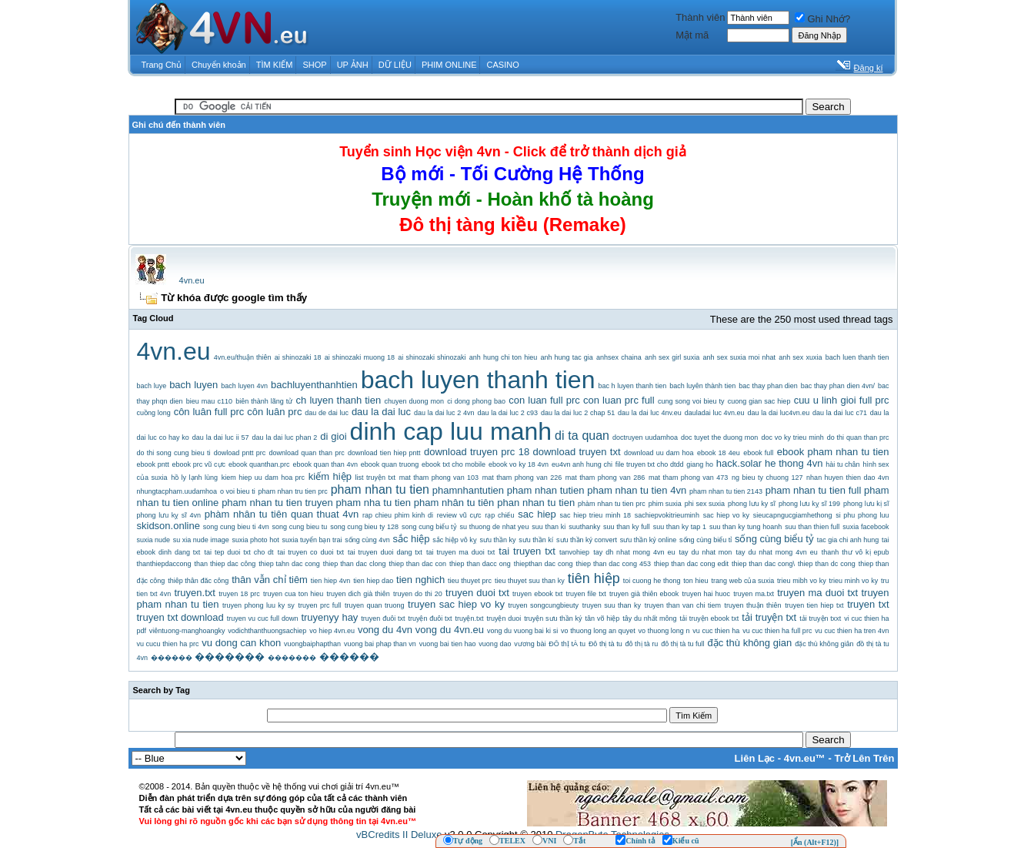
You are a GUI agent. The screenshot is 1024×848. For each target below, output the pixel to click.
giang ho (699, 464)
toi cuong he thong (652, 581)
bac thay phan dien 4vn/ (838, 386)
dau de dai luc (327, 413)
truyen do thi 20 (417, 594)
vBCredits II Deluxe (399, 834)
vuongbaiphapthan (312, 644)
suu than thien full (812, 527)
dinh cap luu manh (451, 431)
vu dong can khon (241, 643)
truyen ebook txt (537, 594)
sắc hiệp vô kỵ (454, 540)
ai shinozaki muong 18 (360, 357)
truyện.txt (469, 618)
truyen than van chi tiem (683, 605)
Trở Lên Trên (864, 758)
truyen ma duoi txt (817, 592)
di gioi (333, 436)
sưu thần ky (497, 540)
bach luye (152, 386)
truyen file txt (586, 594)
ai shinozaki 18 (298, 357)
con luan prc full (619, 400)
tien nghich (420, 579)
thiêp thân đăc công (198, 581)
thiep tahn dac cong (289, 564)
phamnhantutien (468, 490)
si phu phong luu (862, 515)
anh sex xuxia (800, 357)
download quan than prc (307, 453)
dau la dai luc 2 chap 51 (578, 413)
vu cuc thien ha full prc (777, 631)
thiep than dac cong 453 (613, 564)
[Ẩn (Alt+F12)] (815, 842)
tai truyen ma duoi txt (460, 552)
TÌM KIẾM (274, 64)
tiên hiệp (594, 578)
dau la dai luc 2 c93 (507, 413)
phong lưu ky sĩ (752, 504)
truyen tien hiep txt (814, 605)
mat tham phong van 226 (522, 477)
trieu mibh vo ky (801, 581)
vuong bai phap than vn (380, 644)
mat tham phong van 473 (688, 477)
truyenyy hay (329, 617)
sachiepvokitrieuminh (667, 515)
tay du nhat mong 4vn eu (777, 552)
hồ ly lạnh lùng (194, 477)
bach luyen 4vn (244, 386)
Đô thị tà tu (605, 644)
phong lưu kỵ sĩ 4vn (169, 515)
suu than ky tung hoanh (745, 527)
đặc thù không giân (824, 644)
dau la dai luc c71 (839, 413)
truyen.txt (194, 592)
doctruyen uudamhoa (645, 437)
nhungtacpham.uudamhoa (177, 491)
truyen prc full (319, 605)
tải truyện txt (769, 617)
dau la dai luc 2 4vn (444, 413)
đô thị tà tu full (682, 644)
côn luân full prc (209, 411)
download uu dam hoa (659, 453)
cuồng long (154, 413)
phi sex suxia (705, 504)
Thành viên (700, 17)
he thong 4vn (793, 463)
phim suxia (665, 504)
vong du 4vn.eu (449, 629)
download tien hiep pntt (384, 453)
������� (230, 656)
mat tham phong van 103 (439, 477)
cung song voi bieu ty (691, 401)
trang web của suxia (743, 581)
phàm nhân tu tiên (246, 514)
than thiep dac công (225, 564)
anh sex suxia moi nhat (739, 357)
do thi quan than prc (858, 437)
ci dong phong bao (476, 401)
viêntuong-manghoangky (187, 631)
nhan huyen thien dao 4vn (847, 477)
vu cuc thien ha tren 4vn (852, 631)
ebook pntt (153, 464)
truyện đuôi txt (430, 618)
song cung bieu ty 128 (364, 527)
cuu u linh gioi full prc (841, 400)
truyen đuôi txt (383, 618)
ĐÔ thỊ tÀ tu (567, 644)
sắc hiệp (410, 539)
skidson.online (168, 525)
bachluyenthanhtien (314, 384)
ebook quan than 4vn (325, 464)
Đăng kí (868, 67)
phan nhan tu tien (536, 502)
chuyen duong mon (414, 401)
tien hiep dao (373, 581)
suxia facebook (865, 527)
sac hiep (537, 514)
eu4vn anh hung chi (582, 464)
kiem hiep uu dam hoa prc (263, 477)
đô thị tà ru (642, 644)
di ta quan (582, 435)
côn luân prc (274, 411)
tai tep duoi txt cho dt (238, 552)
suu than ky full (626, 527)
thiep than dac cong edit (691, 564)
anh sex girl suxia (672, 357)
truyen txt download (180, 617)
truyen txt (868, 604)
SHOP (314, 64)
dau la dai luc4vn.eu (779, 413)
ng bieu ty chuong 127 (767, 477)
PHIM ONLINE (449, 64)
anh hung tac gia (567, 357)
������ (171, 658)
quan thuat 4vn (325, 514)
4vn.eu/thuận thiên (243, 357)
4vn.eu (192, 280)
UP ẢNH (353, 64)
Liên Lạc (755, 758)
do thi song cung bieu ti (174, 453)
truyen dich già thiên (358, 594)
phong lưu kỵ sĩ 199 (809, 504)
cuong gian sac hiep (759, 401)
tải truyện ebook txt (709, 618)
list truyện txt (375, 477)
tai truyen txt (527, 551)
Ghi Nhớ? (822, 19)
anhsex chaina (619, 357)
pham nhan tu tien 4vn (636, 490)
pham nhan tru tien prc (292, 491)
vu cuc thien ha (715, 631)
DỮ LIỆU (395, 64)
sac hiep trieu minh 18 (595, 515)
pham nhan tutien (546, 490)
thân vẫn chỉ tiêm (270, 579)
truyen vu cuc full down (263, 618)
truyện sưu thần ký (553, 618)
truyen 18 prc (239, 594)
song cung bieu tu (300, 527)
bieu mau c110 (209, 401)
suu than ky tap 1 (679, 527)
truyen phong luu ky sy (258, 605)
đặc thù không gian (749, 643)
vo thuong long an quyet (598, 631)
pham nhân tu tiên (454, 502)
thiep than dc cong (827, 564)
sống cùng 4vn (367, 540)
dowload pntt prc (239, 453)
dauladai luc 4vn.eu (715, 413)
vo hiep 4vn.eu (332, 631)
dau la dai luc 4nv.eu (650, 413)
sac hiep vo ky (726, 515)
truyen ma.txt (753, 594)
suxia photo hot (255, 540)
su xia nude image (201, 540)
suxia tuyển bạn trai (312, 540)
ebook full (758, 453)
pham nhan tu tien (380, 489)
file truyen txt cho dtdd (649, 464)
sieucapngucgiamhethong (792, 515)
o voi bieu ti (237, 491)
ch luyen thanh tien (339, 400)
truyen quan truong (374, 605)
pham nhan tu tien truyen (277, 502)
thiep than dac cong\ (763, 564)
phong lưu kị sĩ (866, 504)
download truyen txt (577, 452)
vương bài (529, 644)
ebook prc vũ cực (198, 464)
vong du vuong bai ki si (522, 631)
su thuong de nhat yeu (494, 527)
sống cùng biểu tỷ (774, 539)
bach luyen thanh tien (478, 380)
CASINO (503, 64)
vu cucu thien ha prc (168, 644)
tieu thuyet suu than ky (530, 581)
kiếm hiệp (330, 476)
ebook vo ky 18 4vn (519, 464)
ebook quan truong (390, 464)
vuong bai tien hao (447, 644)
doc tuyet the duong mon (719, 437)
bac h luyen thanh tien (632, 386)
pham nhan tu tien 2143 (725, 491)
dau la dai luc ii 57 (220, 437)
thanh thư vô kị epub (855, 552)
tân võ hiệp (602, 618)
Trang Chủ (162, 64)
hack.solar (739, 463)
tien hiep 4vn (330, 581)
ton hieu (695, 581)
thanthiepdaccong (164, 564)
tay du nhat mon (705, 552)
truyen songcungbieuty (544, 605)
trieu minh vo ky (854, 581)
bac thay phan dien (768, 386)
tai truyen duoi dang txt (385, 552)
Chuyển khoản (219, 64)
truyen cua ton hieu (293, 594)
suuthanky (584, 527)
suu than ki (548, 527)
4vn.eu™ (805, 758)
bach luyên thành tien (702, 386)
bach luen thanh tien (857, 357)
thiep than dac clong (354, 564)
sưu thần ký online (648, 540)
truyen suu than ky (611, 605)
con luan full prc (544, 400)
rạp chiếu (499, 515)
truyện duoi (503, 618)
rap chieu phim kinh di (397, 515)
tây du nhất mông (649, 618)
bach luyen (193, 384)
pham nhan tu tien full (813, 490)
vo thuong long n (663, 631)
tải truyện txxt (820, 618)
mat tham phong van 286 (605, 477)
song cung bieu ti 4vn (236, 527)
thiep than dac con (417, 564)
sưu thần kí (536, 540)
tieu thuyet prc (470, 581)
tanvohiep (574, 552)
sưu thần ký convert (586, 540)
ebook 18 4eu (718, 453)
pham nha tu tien (373, 502)
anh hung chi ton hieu (503, 357)
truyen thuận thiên (753, 605)
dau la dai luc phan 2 (285, 437)
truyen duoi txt (477, 592)
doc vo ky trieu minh (792, 437)
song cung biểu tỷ (429, 527)
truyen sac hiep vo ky (456, 604)
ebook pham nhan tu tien (833, 452)
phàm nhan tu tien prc (611, 504)
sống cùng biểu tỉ (705, 540)
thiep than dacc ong (480, 564)
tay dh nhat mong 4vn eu (634, 552)
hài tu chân (842, 464)
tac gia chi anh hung (848, 540)
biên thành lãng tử (263, 401)
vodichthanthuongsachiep (267, 631)
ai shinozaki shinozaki (431, 357)
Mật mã (692, 35)
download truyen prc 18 (476, 452)
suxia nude (154, 540)
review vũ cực (459, 515)
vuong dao (495, 644)
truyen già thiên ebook (644, 594)
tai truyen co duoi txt (311, 552)
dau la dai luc (381, 411)
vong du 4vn (385, 629)
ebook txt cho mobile (453, 464)
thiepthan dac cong (543, 564)
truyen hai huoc (706, 594)
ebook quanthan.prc (259, 464)
